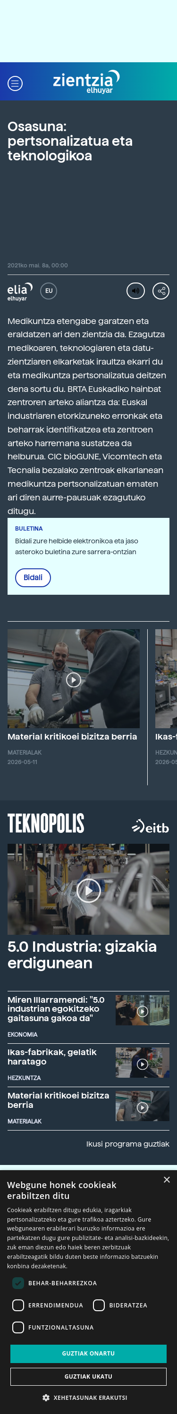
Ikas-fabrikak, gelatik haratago (52, 1056)
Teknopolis (46, 822)
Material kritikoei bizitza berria (72, 736)
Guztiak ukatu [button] (89, 1376)
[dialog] (88, 1292)
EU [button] (48, 291)
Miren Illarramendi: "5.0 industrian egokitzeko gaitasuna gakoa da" (56, 1009)
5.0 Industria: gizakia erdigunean (82, 955)
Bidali (33, 578)
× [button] (166, 1180)
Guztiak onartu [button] (88, 1353)
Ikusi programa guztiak (127, 1144)
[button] (15, 82)
